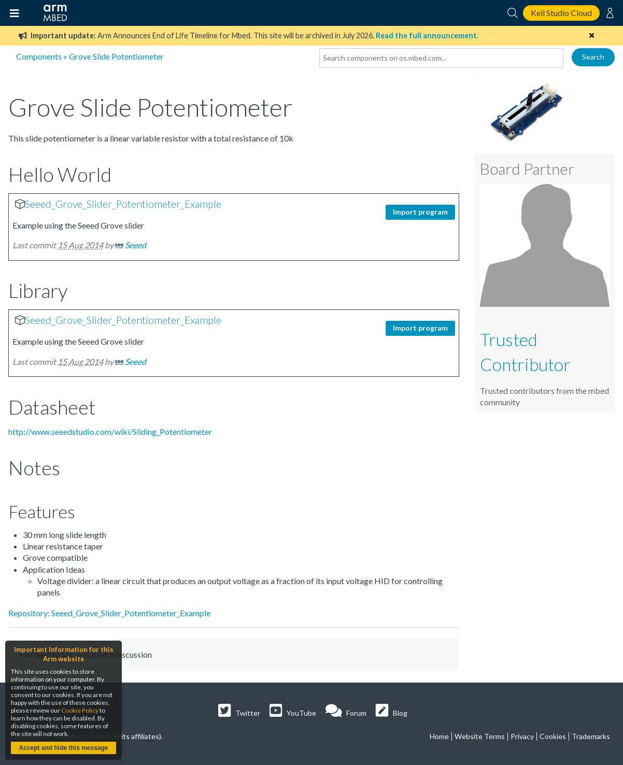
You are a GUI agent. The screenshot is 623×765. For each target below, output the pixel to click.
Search (593, 56)
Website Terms (480, 736)
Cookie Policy (79, 710)
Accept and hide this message (63, 748)
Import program (420, 211)
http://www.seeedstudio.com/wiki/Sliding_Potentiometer (110, 431)
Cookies (553, 736)
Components (39, 56)
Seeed (135, 245)
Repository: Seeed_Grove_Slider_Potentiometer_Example (109, 613)
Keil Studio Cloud (561, 13)
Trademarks (591, 736)
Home (439, 736)
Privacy (522, 736)
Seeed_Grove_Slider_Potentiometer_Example (123, 204)
